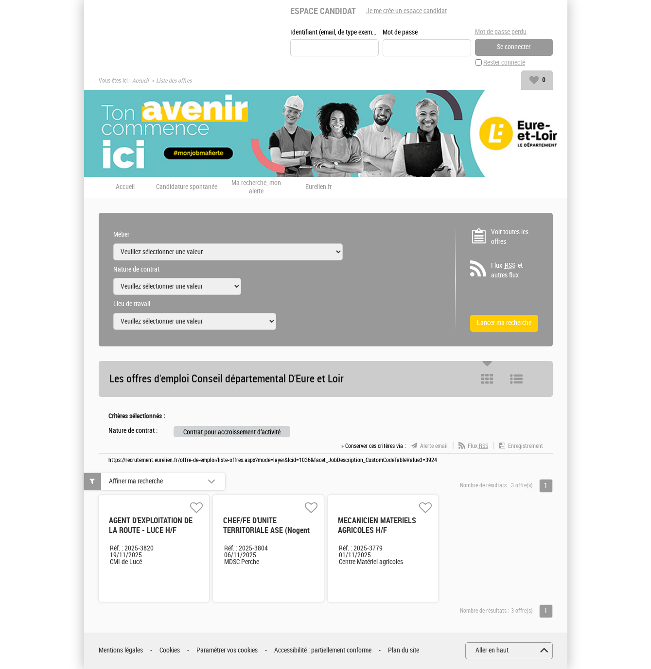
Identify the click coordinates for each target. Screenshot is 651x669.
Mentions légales (121, 650)
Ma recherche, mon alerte (256, 187)
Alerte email (434, 446)
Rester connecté (504, 62)
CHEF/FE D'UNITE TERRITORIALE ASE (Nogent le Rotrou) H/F (266, 530)
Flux (478, 446)
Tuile (487, 379)
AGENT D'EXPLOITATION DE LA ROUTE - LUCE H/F (151, 525)
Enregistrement (525, 446)
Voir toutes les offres (509, 237)
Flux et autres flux (507, 270)
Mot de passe (400, 32)
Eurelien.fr (318, 187)
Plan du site (403, 650)
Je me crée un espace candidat (406, 11)
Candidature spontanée (186, 187)
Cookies (169, 650)
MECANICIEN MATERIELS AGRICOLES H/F (377, 525)
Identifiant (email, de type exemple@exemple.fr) (334, 32)
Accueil (140, 80)
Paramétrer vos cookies (227, 650)
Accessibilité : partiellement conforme (322, 650)
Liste (516, 379)
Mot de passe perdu (501, 32)
